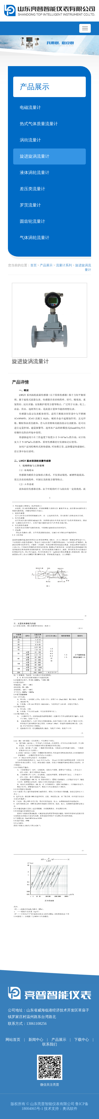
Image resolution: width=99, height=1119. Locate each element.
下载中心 (81, 1040)
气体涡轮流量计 (34, 237)
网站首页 (13, 1040)
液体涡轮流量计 (34, 172)
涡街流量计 (30, 140)
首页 (33, 265)
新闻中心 (36, 1040)
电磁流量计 (30, 107)
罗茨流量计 (30, 205)
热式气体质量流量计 (39, 123)
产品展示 (46, 265)
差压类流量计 (32, 189)
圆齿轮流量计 (32, 221)
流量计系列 (64, 265)
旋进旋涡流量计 (34, 156)
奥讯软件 (70, 1109)
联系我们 (49, 1044)
